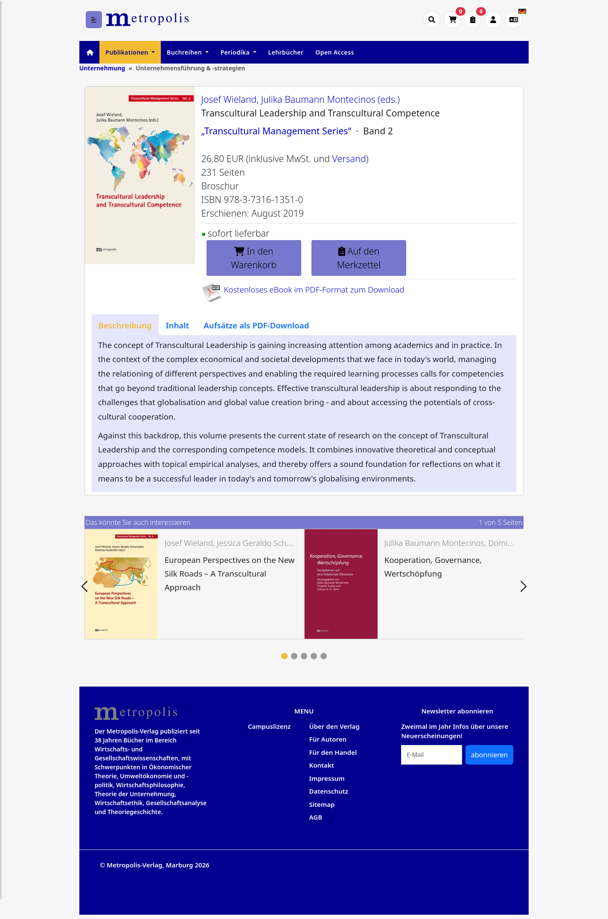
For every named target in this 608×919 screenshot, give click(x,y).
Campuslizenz (269, 726)
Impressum (327, 778)
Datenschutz (329, 791)
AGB (316, 817)
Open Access (334, 52)
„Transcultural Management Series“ (276, 131)
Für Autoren (328, 739)
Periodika (236, 52)
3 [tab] (304, 656)
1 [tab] (284, 656)
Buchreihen (185, 52)
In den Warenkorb (253, 258)
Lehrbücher (286, 52)
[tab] (125, 325)
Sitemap (322, 804)
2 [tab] (294, 656)
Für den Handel (333, 752)
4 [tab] (314, 656)
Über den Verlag (334, 726)
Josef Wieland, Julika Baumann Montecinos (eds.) (300, 99)
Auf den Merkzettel (359, 258)
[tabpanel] (194, 584)
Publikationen (127, 52)
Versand (349, 158)
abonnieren (489, 755)
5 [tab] (323, 656)
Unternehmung (102, 68)
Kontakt (321, 765)
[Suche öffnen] (431, 19)
